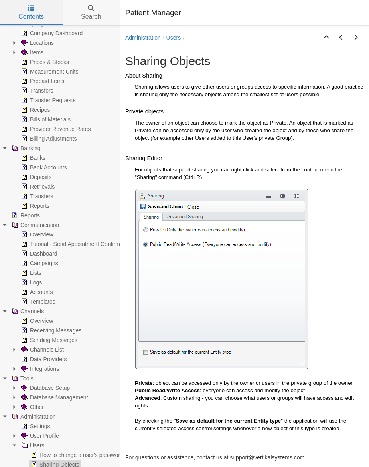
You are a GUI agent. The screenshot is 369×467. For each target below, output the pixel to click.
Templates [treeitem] (37, 301)
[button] (326, 37)
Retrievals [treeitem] (37, 186)
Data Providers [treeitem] (43, 359)
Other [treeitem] (32, 407)
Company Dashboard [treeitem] (51, 33)
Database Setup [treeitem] (45, 388)
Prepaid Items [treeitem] (42, 81)
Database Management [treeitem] (54, 397)
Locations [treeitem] (37, 43)
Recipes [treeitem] (35, 110)
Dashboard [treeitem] (38, 253)
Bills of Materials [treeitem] (45, 119)
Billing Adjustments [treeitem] (48, 138)
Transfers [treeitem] (36, 90)
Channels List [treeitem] (42, 349)
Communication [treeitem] (34, 225)
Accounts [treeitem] (36, 292)
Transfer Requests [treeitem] (48, 100)
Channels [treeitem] (27, 311)
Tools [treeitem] (22, 378)
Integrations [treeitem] (39, 369)
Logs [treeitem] (31, 282)
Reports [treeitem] (34, 206)
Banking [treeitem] (25, 148)
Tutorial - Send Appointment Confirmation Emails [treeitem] (85, 244)
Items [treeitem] (31, 52)
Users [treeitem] (32, 445)
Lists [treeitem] (30, 273)
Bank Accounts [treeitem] (43, 167)
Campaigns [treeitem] (39, 263)
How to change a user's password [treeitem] (76, 455)
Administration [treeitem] (33, 416)
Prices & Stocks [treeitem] (44, 62)
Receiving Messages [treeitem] (50, 330)
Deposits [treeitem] (35, 177)
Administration (143, 37)
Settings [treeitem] (35, 426)
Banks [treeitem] (32, 158)
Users (173, 37)
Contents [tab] (31, 12)
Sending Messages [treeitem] (48, 340)
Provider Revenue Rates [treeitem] (55, 129)
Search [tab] (91, 12)
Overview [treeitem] (36, 234)
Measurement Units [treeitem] (49, 71)
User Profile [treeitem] (39, 436)
